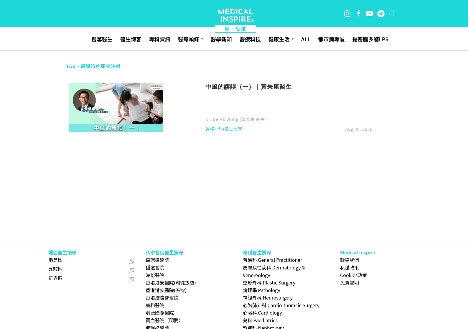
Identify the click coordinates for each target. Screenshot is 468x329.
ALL (306, 39)
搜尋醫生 (102, 39)
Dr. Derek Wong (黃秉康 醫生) (235, 119)
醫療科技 (250, 39)
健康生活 (279, 39)
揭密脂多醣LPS (370, 39)
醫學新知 (221, 39)
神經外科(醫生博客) (224, 129)
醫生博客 (130, 39)
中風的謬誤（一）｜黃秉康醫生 (248, 86)
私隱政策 (349, 267)
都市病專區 (331, 39)
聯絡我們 (349, 259)
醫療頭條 (188, 39)
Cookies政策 (353, 275)
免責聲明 (349, 282)
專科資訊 (159, 39)
